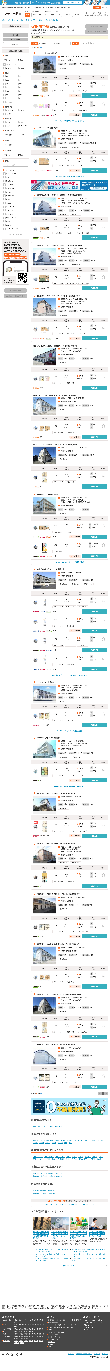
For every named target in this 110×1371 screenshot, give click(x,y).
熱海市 (74, 1157)
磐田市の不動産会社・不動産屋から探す (47, 1173)
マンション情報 (53, 1334)
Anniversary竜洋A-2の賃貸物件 (48, 738)
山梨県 (21, 1329)
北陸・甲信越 (7, 1329)
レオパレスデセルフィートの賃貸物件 (50, 569)
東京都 (16, 1324)
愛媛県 (21, 1338)
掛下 (82, 1140)
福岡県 (16, 1341)
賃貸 (49, 1320)
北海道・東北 (7, 1320)
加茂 (65, 1143)
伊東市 (94, 1157)
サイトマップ (88, 1330)
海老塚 (63, 1140)
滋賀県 (31, 1334)
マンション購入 (53, 1325)
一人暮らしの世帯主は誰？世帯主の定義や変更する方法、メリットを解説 (97, 1234)
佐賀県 (21, 1341)
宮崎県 (41, 1341)
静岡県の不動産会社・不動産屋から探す (47, 1176)
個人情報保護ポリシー (84, 1354)
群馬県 (16, 1327)
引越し (50, 1346)
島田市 (101, 1157)
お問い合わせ (88, 1325)
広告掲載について (89, 1327)
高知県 (26, 1338)
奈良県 (36, 1334)
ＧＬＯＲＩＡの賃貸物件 (45, 682)
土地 (92, 1204)
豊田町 (40, 1126)
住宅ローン (51, 1342)
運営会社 (71, 1354)
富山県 (31, 1329)
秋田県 (36, 1320)
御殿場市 (61, 1159)
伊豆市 (92, 1159)
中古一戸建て (85, 1204)
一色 (41, 1140)
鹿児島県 (16, 1343)
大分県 (36, 1341)
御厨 (56, 1126)
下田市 (74, 1159)
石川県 (36, 1329)
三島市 (80, 1157)
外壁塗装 (51, 1344)
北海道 (16, 1320)
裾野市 (80, 1159)
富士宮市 (88, 1157)
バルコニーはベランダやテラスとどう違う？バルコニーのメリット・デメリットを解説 (59, 1235)
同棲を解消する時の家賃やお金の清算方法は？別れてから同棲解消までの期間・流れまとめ (41, 1235)
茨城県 (37, 1324)
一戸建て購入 (52, 1327)
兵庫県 (21, 1334)
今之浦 (46, 1140)
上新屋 (92, 1140)
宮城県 (31, 1320)
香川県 (16, 1338)
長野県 (26, 1329)
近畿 (4, 1334)
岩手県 (26, 1320)
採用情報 (105, 1354)
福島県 (16, 1322)
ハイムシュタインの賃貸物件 (47, 128)
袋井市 (68, 1159)
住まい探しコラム (53, 1339)
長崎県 (26, 1341)
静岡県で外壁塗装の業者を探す (44, 1193)
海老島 (57, 1140)
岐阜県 (21, 1331)
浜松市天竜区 (60, 1157)
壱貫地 (35, 1140)
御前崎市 (100, 1159)
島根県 (31, 1336)
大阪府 (16, 1334)
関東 (4, 1324)
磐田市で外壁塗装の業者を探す (44, 1190)
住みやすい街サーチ (54, 1337)
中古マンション (62, 1204)
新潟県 (16, 1329)
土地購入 (51, 1330)
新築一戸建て (74, 1204)
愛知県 (16, 1331)
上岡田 (35, 1143)
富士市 (35, 1159)
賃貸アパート (67, 1320)
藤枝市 (54, 1159)
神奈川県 (21, 1324)
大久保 (69, 1140)
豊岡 (45, 1126)
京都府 (26, 1334)
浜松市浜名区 (49, 1157)
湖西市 (86, 1159)
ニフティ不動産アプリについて (93, 1322)
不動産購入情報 (53, 1322)
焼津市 (41, 1159)
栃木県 (42, 1324)
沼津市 (68, 1157)
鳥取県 (26, 1336)
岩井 (51, 1140)
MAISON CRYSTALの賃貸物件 (47, 494)
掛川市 (47, 1159)
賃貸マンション (56, 1320)
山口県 (36, 1336)
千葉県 (32, 1324)
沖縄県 (22, 1343)
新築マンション (49, 1204)
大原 (74, 1140)
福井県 (41, 1329)
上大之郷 (99, 1140)
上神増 (41, 1143)
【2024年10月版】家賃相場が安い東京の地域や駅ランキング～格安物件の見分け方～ (89, 1251)
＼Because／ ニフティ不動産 (93, 1320)
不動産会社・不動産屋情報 (56, 1332)
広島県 (16, 1336)
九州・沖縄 (6, 1341)
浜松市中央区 (38, 1157)
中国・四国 (6, 1336)
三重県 (31, 1331)
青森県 (21, 1320)
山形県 (41, 1320)
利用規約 (97, 1354)
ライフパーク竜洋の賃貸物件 (47, 53)
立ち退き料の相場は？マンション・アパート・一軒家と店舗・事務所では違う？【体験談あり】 (78, 1235)
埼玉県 (27, 1324)
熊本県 (31, 1341)
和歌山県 (41, 1334)
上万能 (60, 1143)
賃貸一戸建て (76, 1320)
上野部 (50, 1126)
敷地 (60, 1126)
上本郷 (54, 1143)
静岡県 (26, 1331)
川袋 (70, 1143)
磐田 (34, 1126)
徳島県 (41, 1336)
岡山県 (21, 1336)
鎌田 (87, 1140)
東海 (4, 1331)
